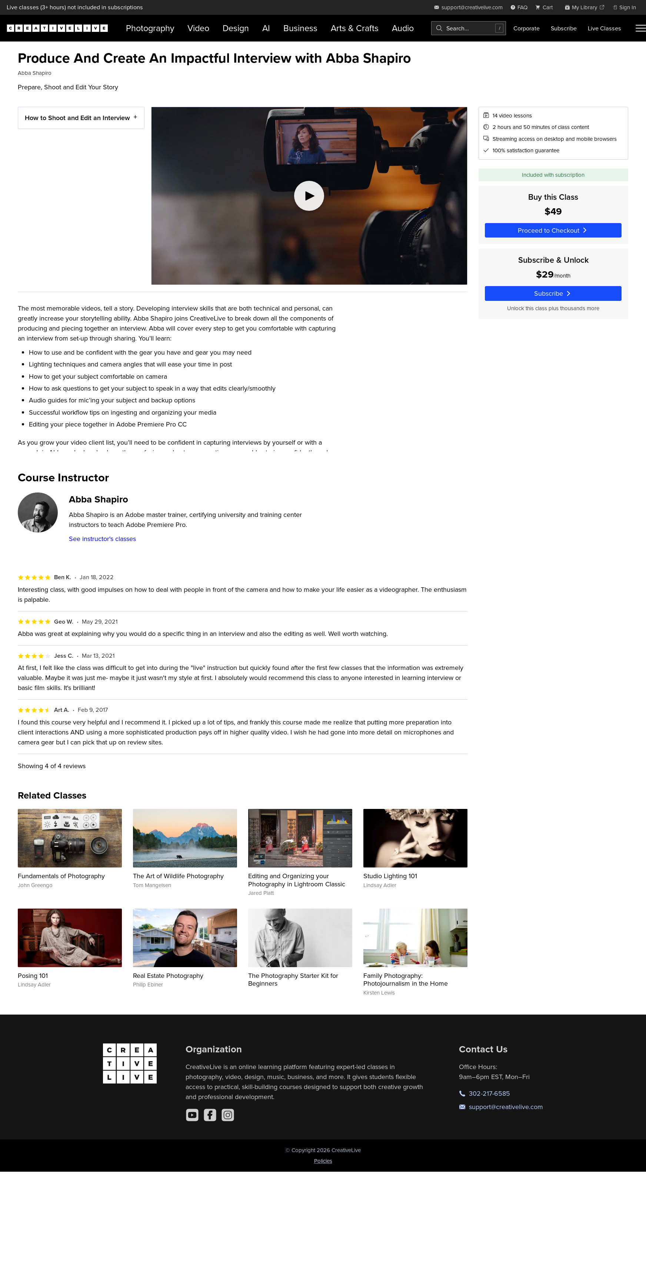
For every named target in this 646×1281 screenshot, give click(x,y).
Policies (323, 1161)
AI (266, 28)
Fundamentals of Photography (61, 875)
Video (198, 28)
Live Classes (604, 28)
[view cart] (546, 7)
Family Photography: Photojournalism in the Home (405, 979)
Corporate (526, 28)
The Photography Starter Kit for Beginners (293, 979)
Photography (150, 28)
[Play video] (309, 196)
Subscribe (564, 28)
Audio (403, 28)
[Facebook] (210, 1115)
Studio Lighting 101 (390, 875)
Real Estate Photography (168, 975)
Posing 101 (33, 975)
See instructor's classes (102, 538)
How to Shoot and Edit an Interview (77, 117)
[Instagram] (227, 1115)
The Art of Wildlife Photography (178, 875)
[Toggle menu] (641, 28)
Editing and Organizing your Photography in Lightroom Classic (296, 880)
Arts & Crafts (355, 28)
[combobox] (469, 28)
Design (236, 28)
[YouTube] (192, 1115)
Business (300, 28)
